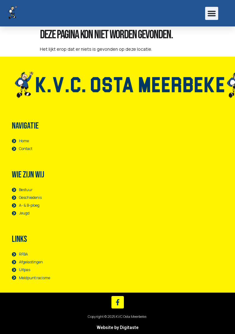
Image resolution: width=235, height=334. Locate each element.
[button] (211, 13)
